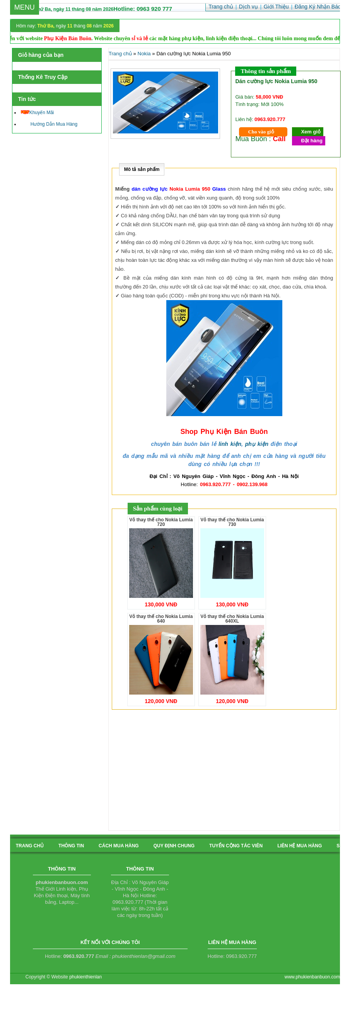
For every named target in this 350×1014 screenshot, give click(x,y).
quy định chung (174, 845)
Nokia (144, 53)
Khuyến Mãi (37, 112)
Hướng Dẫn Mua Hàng (49, 124)
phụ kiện (256, 444)
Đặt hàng (311, 140)
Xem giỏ (311, 132)
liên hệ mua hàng (299, 845)
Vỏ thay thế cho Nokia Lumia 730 (232, 522)
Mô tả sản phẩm (142, 169)
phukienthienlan (85, 977)
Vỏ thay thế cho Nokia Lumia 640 (161, 619)
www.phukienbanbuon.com (312, 977)
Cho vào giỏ (261, 132)
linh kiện (230, 444)
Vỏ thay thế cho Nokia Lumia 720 (161, 522)
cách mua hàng (119, 845)
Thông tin (71, 845)
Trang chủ (120, 53)
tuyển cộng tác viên (236, 845)
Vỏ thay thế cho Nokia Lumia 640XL (232, 619)
